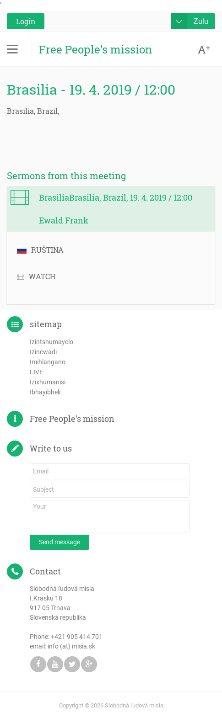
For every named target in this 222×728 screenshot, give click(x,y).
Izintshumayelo (51, 341)
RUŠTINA (40, 250)
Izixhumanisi (47, 382)
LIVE (36, 372)
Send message (59, 542)
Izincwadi (43, 352)
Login (25, 21)
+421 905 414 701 (77, 636)
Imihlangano (47, 362)
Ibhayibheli (45, 392)
